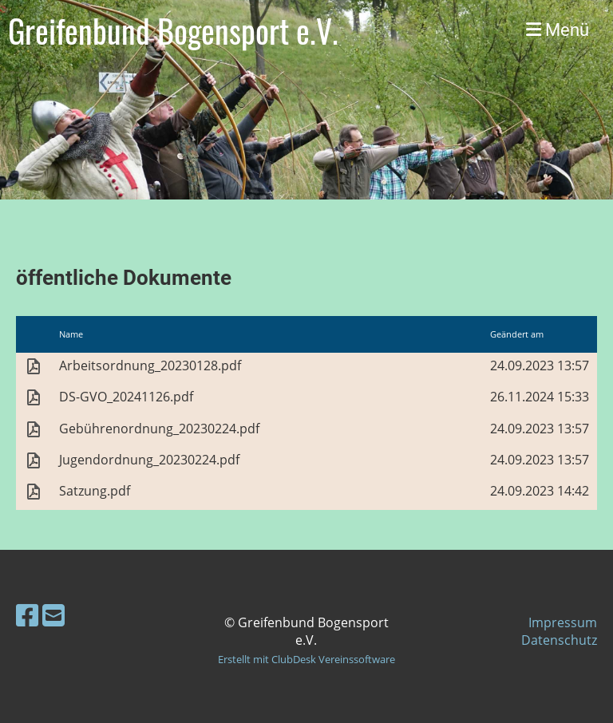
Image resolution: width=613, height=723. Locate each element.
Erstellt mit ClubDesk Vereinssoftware (306, 659)
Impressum (562, 622)
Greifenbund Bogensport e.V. (173, 30)
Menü (557, 30)
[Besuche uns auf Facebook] (27, 615)
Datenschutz (559, 640)
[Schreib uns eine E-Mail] (53, 615)
